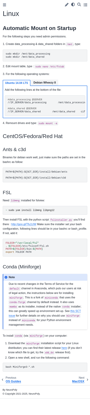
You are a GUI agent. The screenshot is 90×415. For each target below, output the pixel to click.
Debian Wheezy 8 (44, 82)
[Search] (79, 4)
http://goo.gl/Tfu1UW (23, 224)
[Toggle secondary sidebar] (85, 4)
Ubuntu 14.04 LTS (16, 82)
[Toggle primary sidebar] (4, 4)
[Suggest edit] (67, 4)
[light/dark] (73, 4)
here (64, 347)
